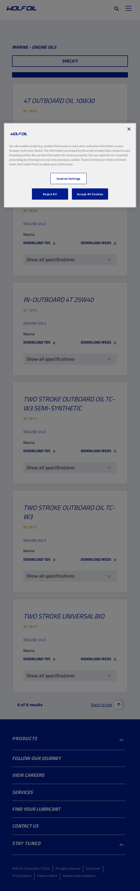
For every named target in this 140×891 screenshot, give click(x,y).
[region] (70, 165)
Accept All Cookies (90, 194)
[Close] (129, 129)
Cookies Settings (68, 178)
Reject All (50, 194)
